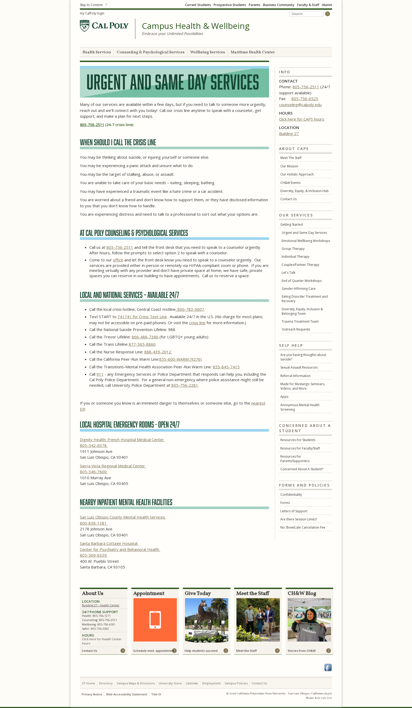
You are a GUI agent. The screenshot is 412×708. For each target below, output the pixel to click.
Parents (254, 5)
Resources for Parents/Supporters (295, 458)
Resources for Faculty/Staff (300, 448)
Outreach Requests (296, 329)
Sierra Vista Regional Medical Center (113, 465)
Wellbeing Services (207, 52)
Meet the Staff (246, 651)
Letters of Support (293, 511)
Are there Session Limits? (298, 519)
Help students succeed (201, 651)
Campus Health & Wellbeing (195, 26)
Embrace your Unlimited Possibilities (172, 33)
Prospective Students (230, 5)
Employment (211, 683)
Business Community (279, 5)
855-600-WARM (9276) (180, 359)
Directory (106, 683)
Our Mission (289, 166)
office (118, 259)
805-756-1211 (102, 616)
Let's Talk (288, 272)
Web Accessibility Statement (126, 694)
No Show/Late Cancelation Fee (302, 527)
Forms (285, 502)
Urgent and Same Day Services (304, 232)
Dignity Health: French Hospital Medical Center (122, 439)
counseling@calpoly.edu (300, 104)
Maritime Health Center (253, 52)
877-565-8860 (142, 344)
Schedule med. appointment (153, 651)
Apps (284, 396)
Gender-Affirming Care (299, 288)
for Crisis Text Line (150, 316)
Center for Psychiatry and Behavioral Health (120, 549)
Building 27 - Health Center (101, 605)
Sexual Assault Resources (299, 367)
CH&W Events (290, 182)
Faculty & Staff (308, 5)
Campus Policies (236, 683)
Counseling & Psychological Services (150, 52)
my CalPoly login (92, 13)
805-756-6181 (106, 624)
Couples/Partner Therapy (300, 264)
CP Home (88, 683)
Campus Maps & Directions (136, 683)
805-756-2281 (184, 385)
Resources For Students (297, 440)
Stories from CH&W (302, 651)
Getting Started (291, 224)
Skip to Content (91, 5)
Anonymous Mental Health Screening (300, 407)
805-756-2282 (100, 629)
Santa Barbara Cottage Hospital (109, 543)
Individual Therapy (295, 256)
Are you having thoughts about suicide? (303, 357)
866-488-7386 (145, 336)
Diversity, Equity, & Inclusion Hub (304, 191)
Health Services (97, 52)
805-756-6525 (304, 98)
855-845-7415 (226, 366)
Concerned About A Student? (301, 469)
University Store (170, 683)
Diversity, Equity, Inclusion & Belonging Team (302, 311)
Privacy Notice (92, 694)
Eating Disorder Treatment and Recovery (305, 298)
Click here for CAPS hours (301, 119)
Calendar (192, 683)
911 (100, 374)
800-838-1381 (94, 523)
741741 (125, 316)
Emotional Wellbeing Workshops (306, 241)
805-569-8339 (94, 555)
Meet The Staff (290, 158)
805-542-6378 (94, 445)
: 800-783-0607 (190, 309)
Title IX (156, 694)
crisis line (197, 322)
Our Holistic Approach (297, 174)
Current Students (198, 5)
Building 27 (289, 133)
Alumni (327, 5)
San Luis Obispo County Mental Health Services (123, 517)
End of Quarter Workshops (302, 280)
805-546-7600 (94, 471)
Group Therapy (293, 248)
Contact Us (288, 199)
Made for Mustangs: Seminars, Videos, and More (302, 386)
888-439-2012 (158, 351)
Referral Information (295, 376)
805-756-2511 (305, 86)
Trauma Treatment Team (300, 321)
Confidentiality (291, 494)
